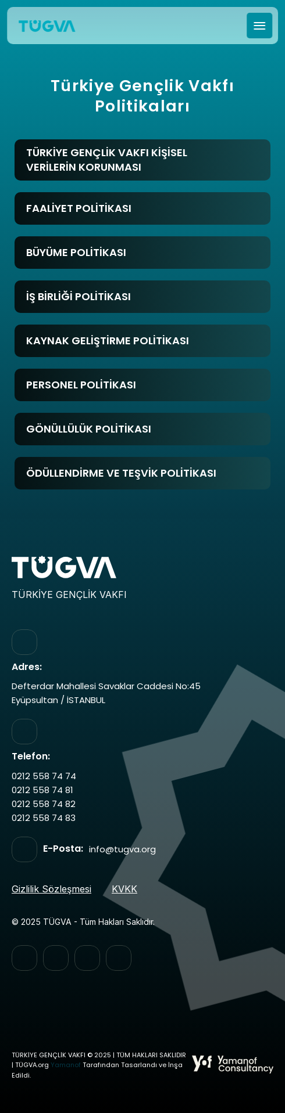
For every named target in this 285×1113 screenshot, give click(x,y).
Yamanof (66, 1065)
